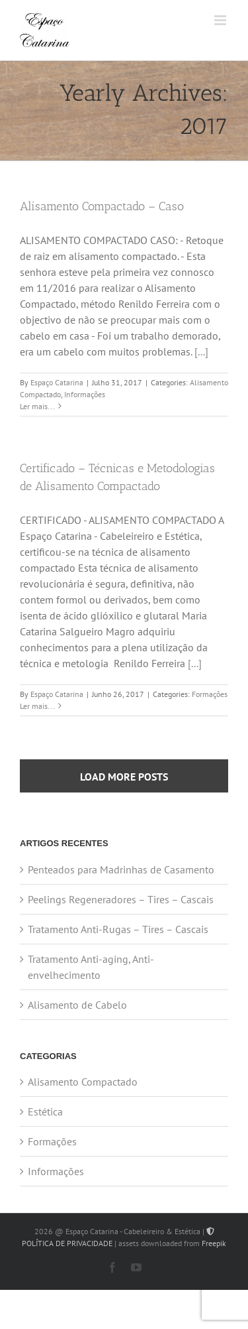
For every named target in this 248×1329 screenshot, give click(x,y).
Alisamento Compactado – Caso (102, 206)
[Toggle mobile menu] (221, 20)
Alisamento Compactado (83, 1081)
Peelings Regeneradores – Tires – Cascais (121, 899)
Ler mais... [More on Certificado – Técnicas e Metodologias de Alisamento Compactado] (37, 706)
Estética (45, 1111)
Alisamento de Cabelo (77, 1004)
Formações (209, 694)
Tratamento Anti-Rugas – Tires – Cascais (118, 929)
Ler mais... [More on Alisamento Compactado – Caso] (37, 406)
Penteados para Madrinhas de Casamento (121, 869)
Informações (84, 394)
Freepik (214, 1243)
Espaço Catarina (56, 382)
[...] (201, 351)
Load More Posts (124, 776)
